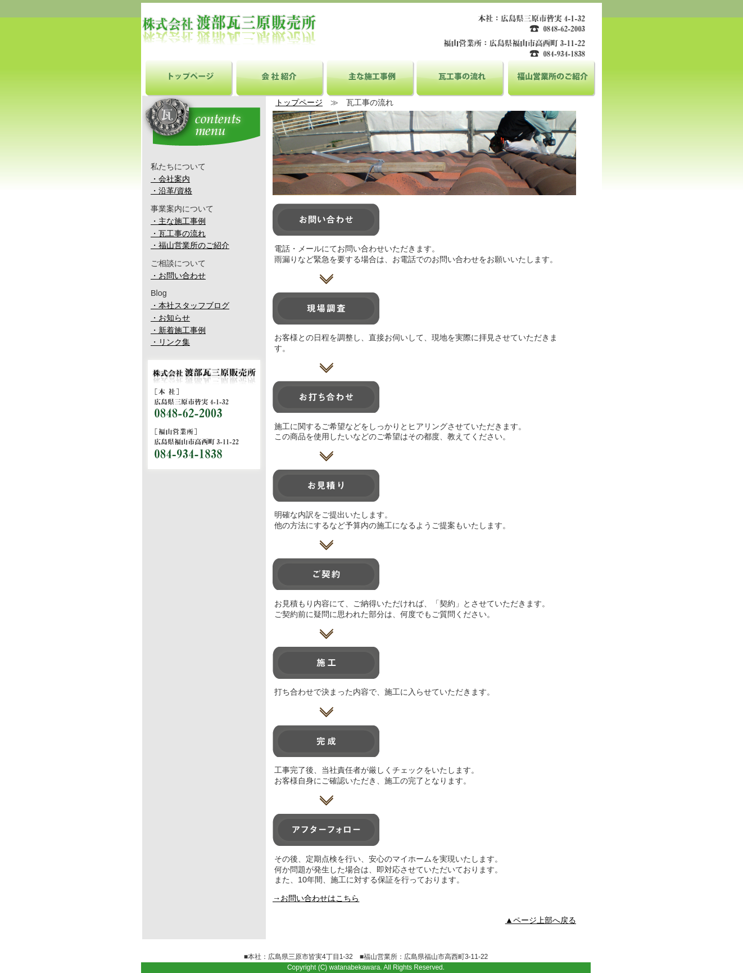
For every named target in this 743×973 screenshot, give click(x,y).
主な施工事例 (370, 77)
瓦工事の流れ (460, 77)
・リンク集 (170, 341)
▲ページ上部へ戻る (540, 920)
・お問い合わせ (178, 275)
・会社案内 (170, 178)
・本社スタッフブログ (190, 305)
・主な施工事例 (178, 221)
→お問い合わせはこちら (316, 898)
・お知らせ (170, 317)
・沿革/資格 (171, 190)
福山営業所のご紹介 (550, 77)
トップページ (190, 77)
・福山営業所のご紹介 (190, 245)
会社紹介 (279, 77)
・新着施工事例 (178, 330)
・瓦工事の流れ (178, 233)
